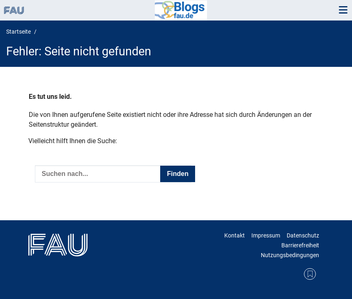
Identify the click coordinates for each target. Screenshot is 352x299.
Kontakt (234, 235)
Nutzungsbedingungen (290, 255)
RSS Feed (310, 274)
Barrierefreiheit (300, 245)
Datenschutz (303, 235)
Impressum (265, 235)
